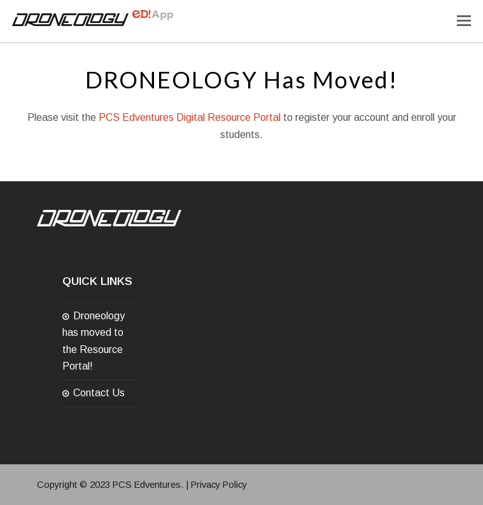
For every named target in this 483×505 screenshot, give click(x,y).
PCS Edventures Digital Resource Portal (190, 117)
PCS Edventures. (148, 485)
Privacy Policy (219, 485)
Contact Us (99, 392)
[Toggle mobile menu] (464, 21)
